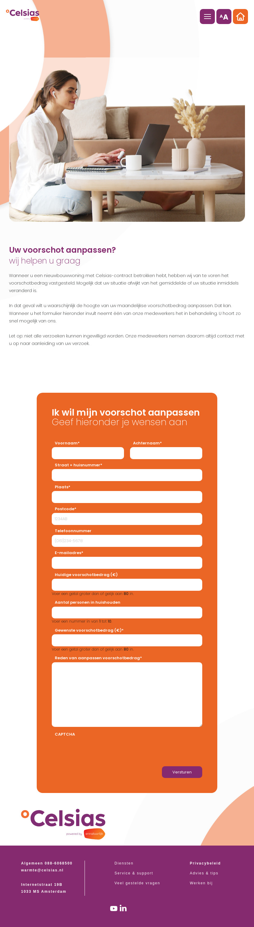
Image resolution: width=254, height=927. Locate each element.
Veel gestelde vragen (137, 883)
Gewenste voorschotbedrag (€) (88, 630)
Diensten (124, 863)
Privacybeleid (205, 863)
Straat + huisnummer (77, 465)
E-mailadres (68, 553)
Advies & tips (204, 873)
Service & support (134, 873)
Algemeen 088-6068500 (47, 863)
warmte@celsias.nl (42, 870)
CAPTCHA (65, 734)
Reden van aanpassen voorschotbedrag (97, 658)
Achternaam (146, 443)
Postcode (64, 509)
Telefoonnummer (73, 531)
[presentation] (97, 750)
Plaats (61, 487)
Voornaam (66, 443)
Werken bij (201, 883)
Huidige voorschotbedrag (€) (86, 575)
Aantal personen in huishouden (87, 602)
